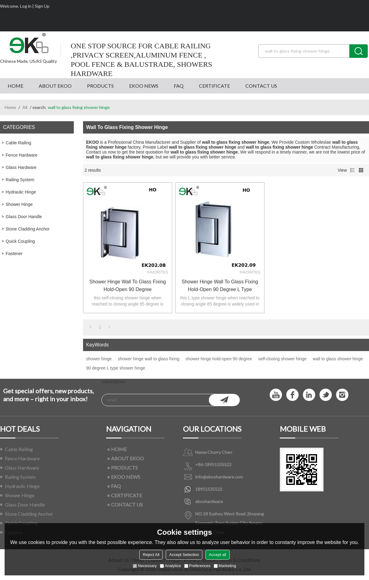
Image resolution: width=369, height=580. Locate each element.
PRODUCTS (100, 86)
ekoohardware (209, 501)
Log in (25, 6)
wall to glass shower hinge (338, 358)
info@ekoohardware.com (219, 476)
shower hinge (99, 358)
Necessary (145, 565)
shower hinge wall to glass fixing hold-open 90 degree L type (220, 285)
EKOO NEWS (143, 86)
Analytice (170, 565)
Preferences (197, 565)
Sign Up (42, 6)
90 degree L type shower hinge (115, 368)
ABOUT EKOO (55, 86)
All (24, 107)
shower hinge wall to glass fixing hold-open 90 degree (127, 285)
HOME (15, 86)
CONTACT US (261, 86)
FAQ (179, 86)
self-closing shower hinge (282, 358)
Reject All (151, 554)
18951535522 (208, 489)
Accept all (217, 554)
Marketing (225, 565)
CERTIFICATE (214, 86)
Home (10, 107)
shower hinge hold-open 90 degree (218, 358)
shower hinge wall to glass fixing (148, 358)
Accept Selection (184, 554)
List (352, 170)
